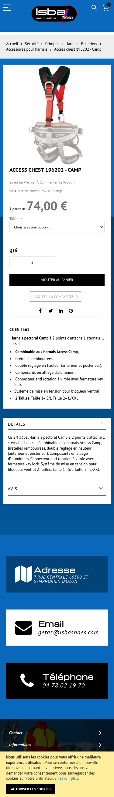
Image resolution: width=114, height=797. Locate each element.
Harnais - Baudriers (81, 43)
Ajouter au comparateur (55, 296)
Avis (12, 488)
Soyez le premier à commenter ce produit (41, 182)
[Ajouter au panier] (57, 280)
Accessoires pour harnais (26, 49)
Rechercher (94, 7)
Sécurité (32, 43)
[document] (57, 774)
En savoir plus (66, 778)
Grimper (52, 43)
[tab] (57, 424)
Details (16, 424)
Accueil (12, 43)
